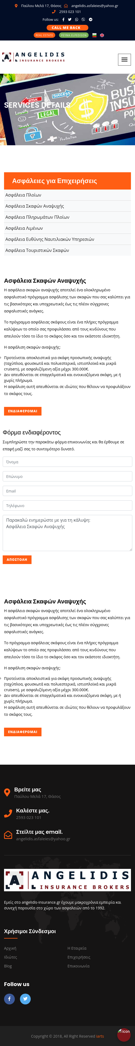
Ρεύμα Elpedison (73, 35)
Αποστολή (17, 559)
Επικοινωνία (78, 966)
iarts (100, 1036)
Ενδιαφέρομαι (22, 411)
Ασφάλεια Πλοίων (23, 195)
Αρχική (10, 948)
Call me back (66, 27)
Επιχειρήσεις (79, 957)
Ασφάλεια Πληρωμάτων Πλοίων (37, 217)
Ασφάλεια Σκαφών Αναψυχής (34, 206)
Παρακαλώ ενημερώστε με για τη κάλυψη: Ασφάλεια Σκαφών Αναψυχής (67, 533)
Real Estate (44, 35)
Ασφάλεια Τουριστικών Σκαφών (37, 250)
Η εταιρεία (77, 948)
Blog (8, 966)
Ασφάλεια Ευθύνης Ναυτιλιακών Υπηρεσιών (49, 239)
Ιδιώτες (10, 957)
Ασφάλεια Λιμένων (24, 228)
